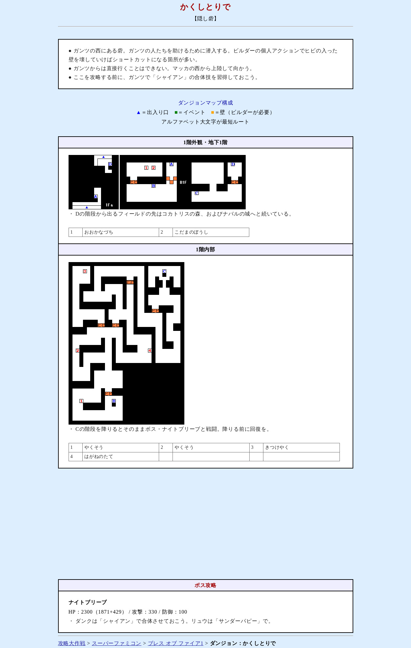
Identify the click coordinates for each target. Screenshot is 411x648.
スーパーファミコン (116, 643)
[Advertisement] (205, 524)
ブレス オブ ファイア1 (176, 643)
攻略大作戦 (72, 643)
